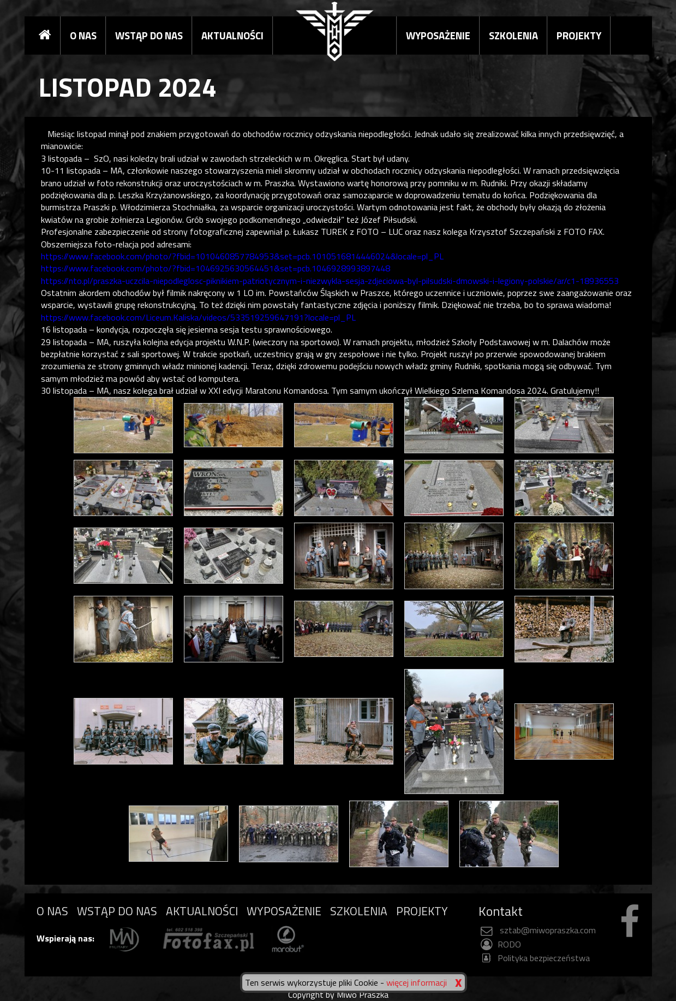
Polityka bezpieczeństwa (534, 957)
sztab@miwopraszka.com (537, 930)
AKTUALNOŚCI (232, 35)
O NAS (83, 35)
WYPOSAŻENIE (438, 35)
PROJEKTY (579, 35)
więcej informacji (416, 982)
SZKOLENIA (513, 35)
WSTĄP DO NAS (149, 35)
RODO (499, 944)
